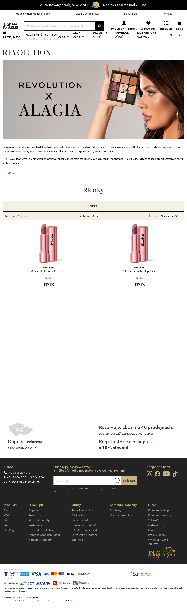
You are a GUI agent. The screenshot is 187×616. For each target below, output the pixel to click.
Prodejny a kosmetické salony (32, 13)
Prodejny (115, 522)
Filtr (94, 218)
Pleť (6, 522)
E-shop (9, 479)
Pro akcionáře (157, 547)
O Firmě (153, 532)
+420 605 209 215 (18, 484)
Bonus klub (130, 13)
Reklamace (35, 537)
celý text (11, 185)
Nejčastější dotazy (40, 552)
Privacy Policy (110, 500)
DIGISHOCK (70, 612)
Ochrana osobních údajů (44, 547)
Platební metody (38, 532)
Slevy (53, 41)
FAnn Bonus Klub (82, 522)
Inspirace (176, 41)
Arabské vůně (122, 40)
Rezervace (34, 527)
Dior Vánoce (79, 40)
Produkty (11, 43)
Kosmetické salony (146, 40)
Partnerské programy (84, 547)
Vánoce (64, 40)
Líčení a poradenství (87, 13)
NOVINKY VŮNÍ (100, 40)
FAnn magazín (80, 532)
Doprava (33, 522)
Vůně (7, 527)
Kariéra (152, 542)
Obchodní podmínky (41, 542)
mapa (35, 609)
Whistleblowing (158, 552)
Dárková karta (80, 527)
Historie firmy (157, 537)
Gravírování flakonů (83, 537)
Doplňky (9, 542)
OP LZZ (153, 556)
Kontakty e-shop (158, 522)
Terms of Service (130, 500)
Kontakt (167, 13)
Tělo (6, 537)
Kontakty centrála (159, 527)
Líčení (7, 532)
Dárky (43, 41)
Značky (31, 41)
